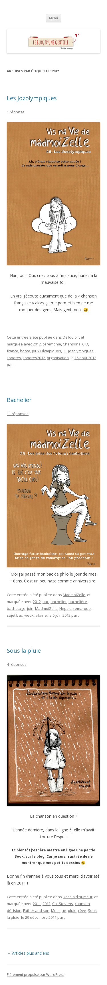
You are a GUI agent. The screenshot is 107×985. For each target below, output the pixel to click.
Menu (53, 18)
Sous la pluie (24, 650)
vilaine (41, 615)
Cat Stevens (62, 903)
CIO (85, 344)
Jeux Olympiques (46, 350)
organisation (58, 357)
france (12, 350)
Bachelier (19, 400)
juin (30, 608)
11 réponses (18, 413)
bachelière (77, 601)
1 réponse (16, 111)
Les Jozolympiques (32, 98)
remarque (82, 608)
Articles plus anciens (28, 953)
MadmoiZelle (74, 594)
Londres (14, 357)
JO (64, 350)
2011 (37, 903)
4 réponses (17, 664)
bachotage (16, 608)
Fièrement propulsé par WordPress (35, 974)
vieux (29, 615)
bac (46, 601)
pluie (72, 910)
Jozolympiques (81, 350)
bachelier (59, 601)
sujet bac (15, 615)
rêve (82, 910)
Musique (58, 910)
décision (14, 910)
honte (25, 350)
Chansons (71, 344)
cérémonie (52, 344)
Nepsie (65, 608)
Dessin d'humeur (77, 896)
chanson (82, 903)
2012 (37, 344)
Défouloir (71, 337)
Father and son (36, 910)
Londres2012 (34, 357)
